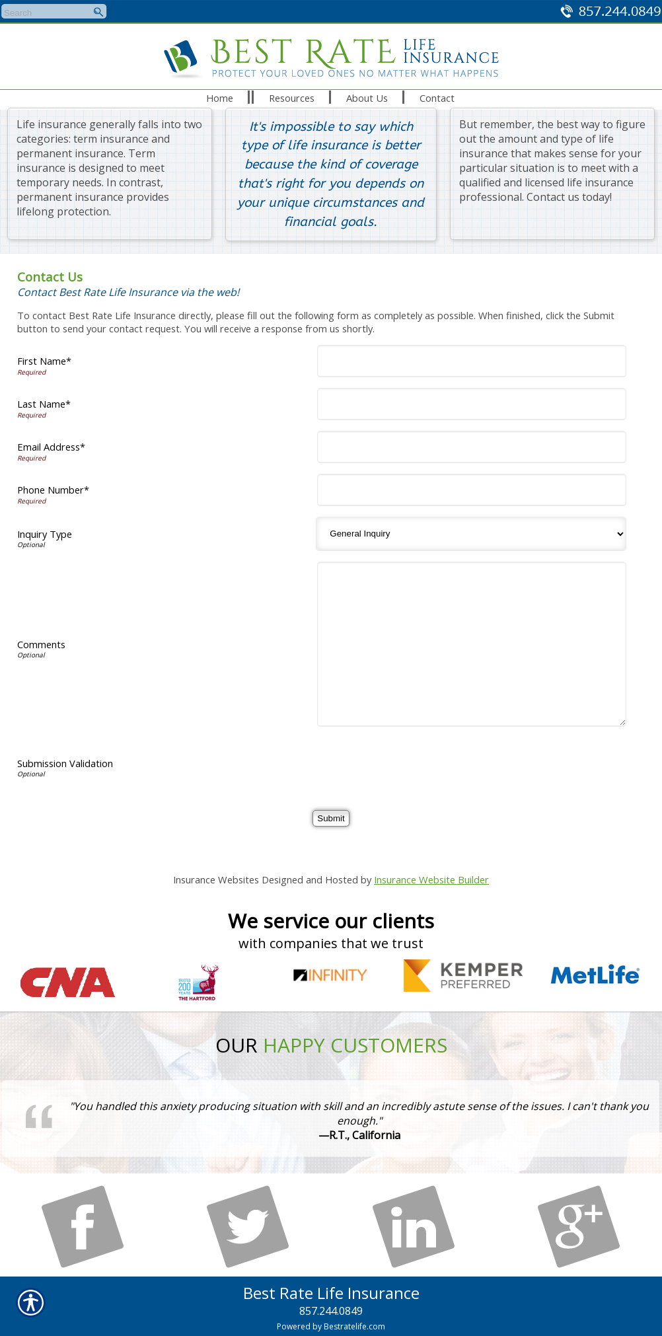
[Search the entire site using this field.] (45, 13)
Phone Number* (53, 489)
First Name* (44, 360)
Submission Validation (65, 763)
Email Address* (51, 446)
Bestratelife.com (354, 1326)
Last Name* (44, 403)
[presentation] (422, 763)
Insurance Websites (216, 879)
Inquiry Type (44, 533)
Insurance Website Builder (431, 879)
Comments (41, 644)
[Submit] (331, 818)
